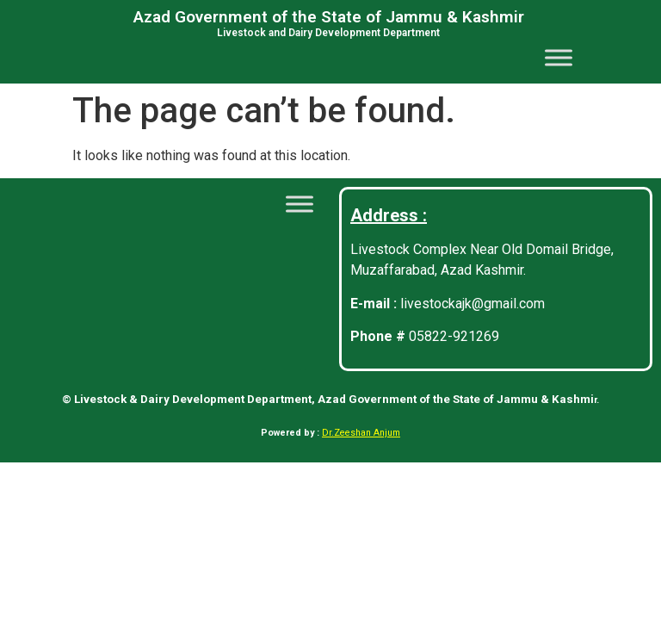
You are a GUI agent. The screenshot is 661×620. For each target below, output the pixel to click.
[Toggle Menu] (558, 57)
